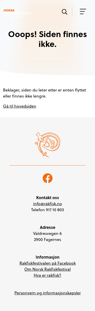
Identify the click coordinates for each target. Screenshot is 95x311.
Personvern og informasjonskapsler (47, 293)
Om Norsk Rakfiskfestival (47, 269)
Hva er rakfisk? (47, 275)
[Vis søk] (64, 11)
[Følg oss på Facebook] (48, 177)
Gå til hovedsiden (19, 106)
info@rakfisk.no (47, 203)
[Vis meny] (81, 11)
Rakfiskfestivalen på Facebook (48, 263)
